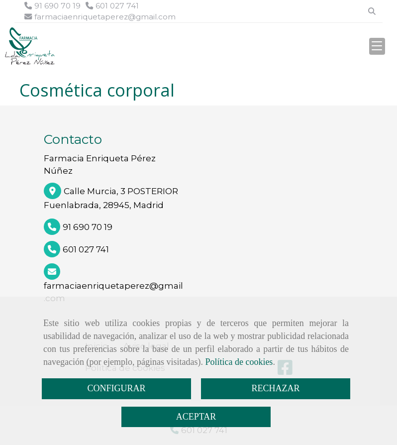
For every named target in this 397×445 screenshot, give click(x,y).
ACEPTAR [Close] (196, 417)
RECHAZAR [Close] (275, 388)
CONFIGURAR (116, 388)
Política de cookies (239, 362)
